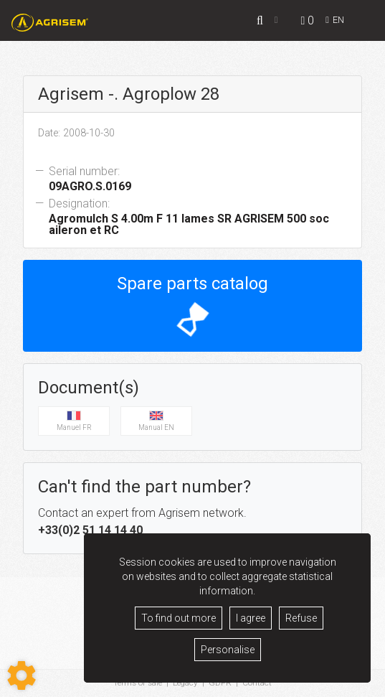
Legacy (186, 683)
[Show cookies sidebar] (21, 675)
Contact (258, 683)
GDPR (221, 683)
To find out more (178, 618)
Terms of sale (138, 683)
